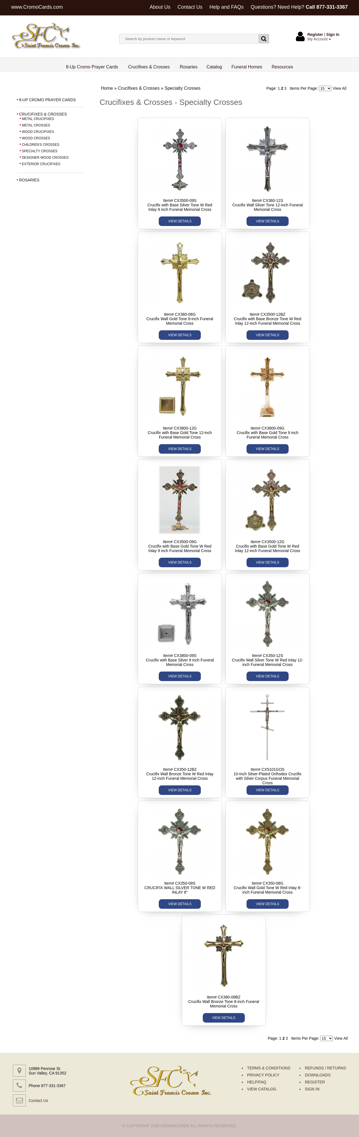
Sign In (332, 34)
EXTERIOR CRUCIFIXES (41, 164)
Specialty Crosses (183, 88)
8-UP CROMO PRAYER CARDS (47, 100)
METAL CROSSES (36, 125)
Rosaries (189, 66)
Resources (282, 66)
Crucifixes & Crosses (149, 66)
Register (315, 34)
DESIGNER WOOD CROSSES (45, 158)
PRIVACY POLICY (263, 1075)
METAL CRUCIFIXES (38, 119)
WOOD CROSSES (36, 138)
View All (339, 88)
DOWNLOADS (318, 1075)
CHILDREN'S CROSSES (40, 145)
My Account (319, 39)
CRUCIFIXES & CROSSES (43, 114)
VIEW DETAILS (180, 221)
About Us (160, 7)
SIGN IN (312, 1089)
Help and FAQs (227, 7)
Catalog (214, 66)
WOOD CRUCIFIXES (38, 132)
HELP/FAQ (256, 1082)
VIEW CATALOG (262, 1089)
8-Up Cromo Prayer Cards (92, 66)
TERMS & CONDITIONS (268, 1068)
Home (107, 88)
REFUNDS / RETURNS (325, 1068)
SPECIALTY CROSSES (39, 151)
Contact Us (190, 7)
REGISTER (315, 1082)
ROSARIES (29, 180)
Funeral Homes (246, 66)
